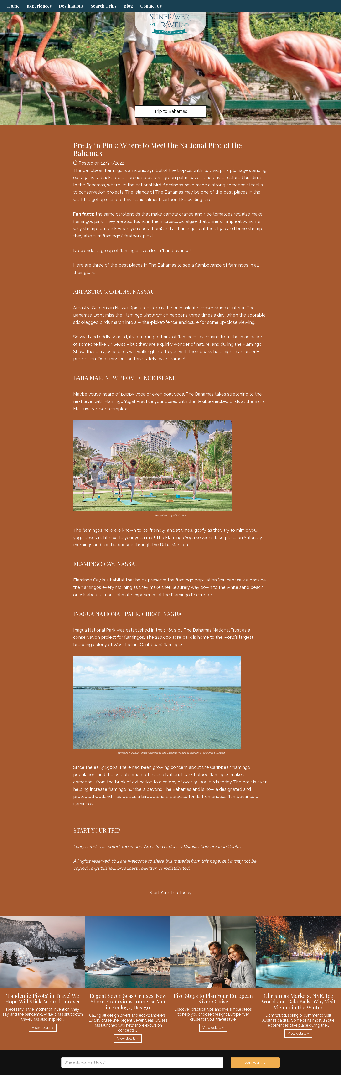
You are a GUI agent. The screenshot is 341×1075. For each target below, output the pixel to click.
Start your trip (255, 1062)
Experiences (39, 6)
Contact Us (151, 6)
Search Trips (103, 6)
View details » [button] (42, 1027)
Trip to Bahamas (170, 111)
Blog (128, 6)
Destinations (71, 6)
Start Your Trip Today (170, 892)
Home (13, 6)
